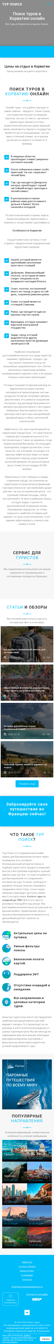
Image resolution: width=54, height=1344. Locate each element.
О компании (27, 1275)
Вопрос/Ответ (27, 1270)
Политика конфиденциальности (27, 1286)
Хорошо (46, 1338)
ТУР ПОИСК (12, 4)
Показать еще (27, 783)
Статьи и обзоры (27, 1266)
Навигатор (27, 1262)
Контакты (27, 1279)
